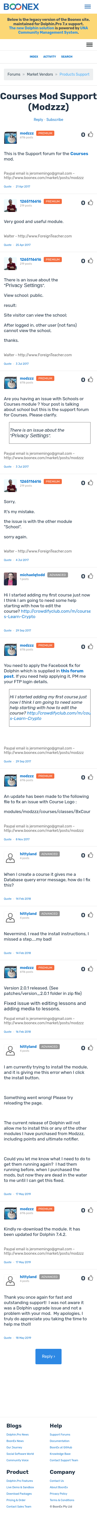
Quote (7, 186)
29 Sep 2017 (23, 630)
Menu (86, 4)
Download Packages (19, 1493)
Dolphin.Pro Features (19, 1481)
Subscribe (54, 120)
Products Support (74, 74)
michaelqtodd (32, 575)
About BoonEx (59, 1487)
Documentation (60, 1441)
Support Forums (60, 1434)
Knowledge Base (60, 1454)
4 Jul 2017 (22, 560)
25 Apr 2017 (23, 245)
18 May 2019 (23, 1338)
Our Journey (14, 1447)
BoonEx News (15, 1441)
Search (67, 56)
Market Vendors (40, 74)
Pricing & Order (16, 1500)
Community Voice (17, 1460)
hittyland (28, 854)
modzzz (27, 133)
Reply (38, 120)
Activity (49, 56)
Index (34, 56)
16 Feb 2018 (23, 1031)
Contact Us (57, 1481)
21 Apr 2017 (23, 186)
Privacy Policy (59, 1493)
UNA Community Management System (53, 30)
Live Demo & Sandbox (20, 1487)
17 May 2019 (23, 1194)
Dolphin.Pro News (17, 1434)
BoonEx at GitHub (61, 1447)
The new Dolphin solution (31, 28)
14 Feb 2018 (23, 899)
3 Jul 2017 (22, 364)
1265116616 (30, 201)
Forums (14, 74)
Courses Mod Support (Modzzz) (48, 101)
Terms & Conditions (62, 1500)
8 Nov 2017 (22, 839)
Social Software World (20, 1454)
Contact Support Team (64, 1460)
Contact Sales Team (18, 1506)
